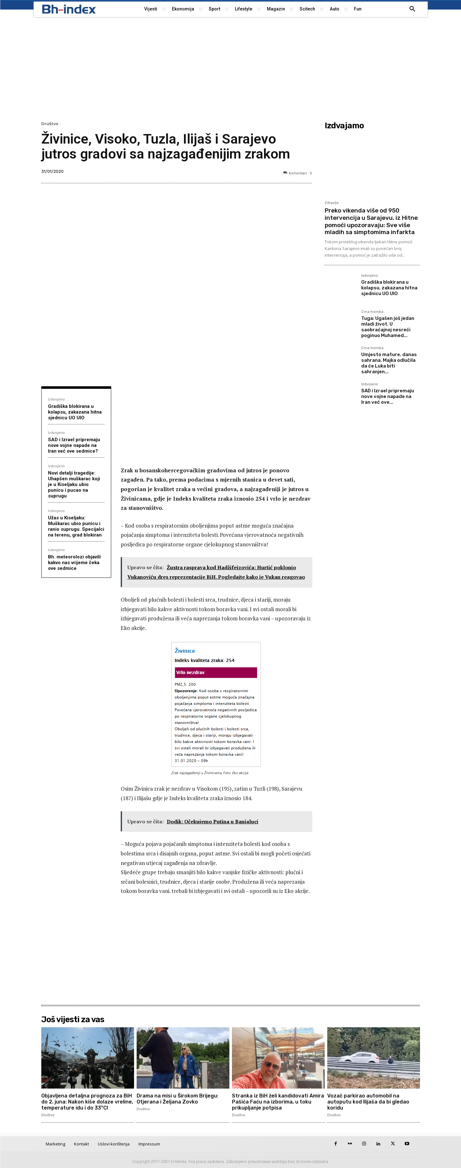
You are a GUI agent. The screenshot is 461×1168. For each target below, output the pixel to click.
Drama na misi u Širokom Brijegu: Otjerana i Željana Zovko (177, 1099)
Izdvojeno (56, 399)
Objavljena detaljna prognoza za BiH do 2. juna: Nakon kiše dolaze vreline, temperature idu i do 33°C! (87, 1102)
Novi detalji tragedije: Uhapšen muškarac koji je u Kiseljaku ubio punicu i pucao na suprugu (74, 484)
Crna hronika (372, 312)
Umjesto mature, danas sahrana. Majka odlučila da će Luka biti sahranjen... (389, 363)
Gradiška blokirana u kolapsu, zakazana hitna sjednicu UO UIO (75, 412)
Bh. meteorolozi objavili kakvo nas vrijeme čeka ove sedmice (74, 562)
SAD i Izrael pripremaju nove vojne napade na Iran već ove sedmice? (74, 445)
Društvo (49, 124)
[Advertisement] (230, 68)
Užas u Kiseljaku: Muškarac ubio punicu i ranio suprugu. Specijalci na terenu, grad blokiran (76, 526)
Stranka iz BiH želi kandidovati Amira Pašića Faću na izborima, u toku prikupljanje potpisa (278, 1102)
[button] (412, 9)
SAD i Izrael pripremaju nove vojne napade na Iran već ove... (387, 396)
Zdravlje (332, 203)
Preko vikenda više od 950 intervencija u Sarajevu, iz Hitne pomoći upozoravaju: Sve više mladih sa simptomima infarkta (371, 221)
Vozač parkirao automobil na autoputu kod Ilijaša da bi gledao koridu (368, 1102)
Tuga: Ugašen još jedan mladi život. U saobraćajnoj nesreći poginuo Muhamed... (387, 326)
